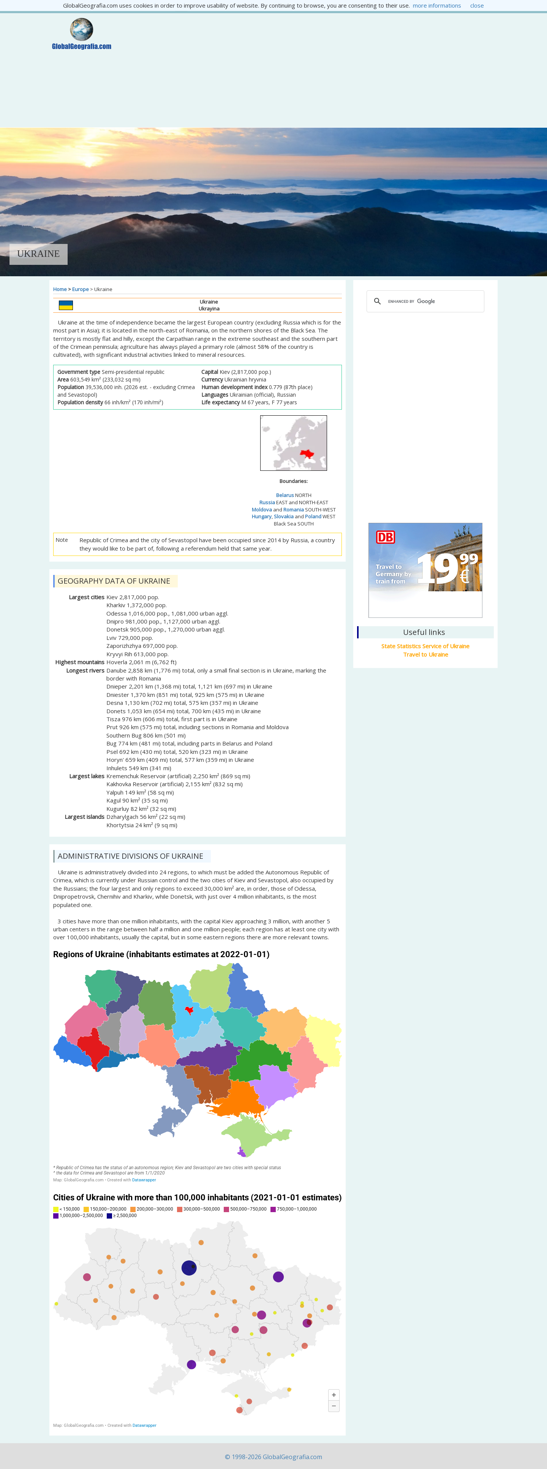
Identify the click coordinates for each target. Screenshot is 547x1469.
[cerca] (424, 301)
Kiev (425, 478)
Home (60, 289)
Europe (80, 289)
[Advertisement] (310, 70)
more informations (437, 5)
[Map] (197, 1066)
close (477, 5)
